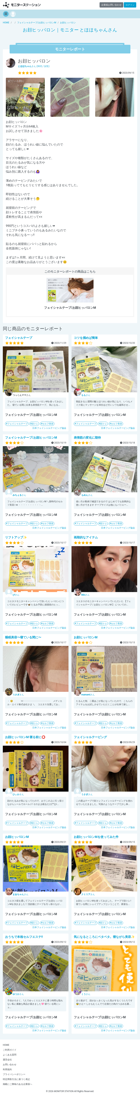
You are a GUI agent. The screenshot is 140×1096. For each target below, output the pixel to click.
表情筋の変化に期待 (87, 437)
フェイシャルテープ (18, 338)
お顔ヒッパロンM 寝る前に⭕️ (25, 737)
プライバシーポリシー (14, 1074)
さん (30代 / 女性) (33, 66)
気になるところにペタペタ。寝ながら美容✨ (104, 937)
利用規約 (7, 1069)
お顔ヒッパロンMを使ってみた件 (96, 837)
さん (85, 395)
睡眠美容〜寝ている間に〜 (23, 637)
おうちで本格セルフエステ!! (24, 937)
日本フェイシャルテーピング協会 (49, 428)
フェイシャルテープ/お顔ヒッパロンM (31, 437)
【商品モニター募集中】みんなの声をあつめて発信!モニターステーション (22, 5)
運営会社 (7, 1059)
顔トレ (35, 423)
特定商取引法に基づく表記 (16, 1079)
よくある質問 (9, 1054)
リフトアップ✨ (16, 537)
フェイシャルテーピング (90, 737)
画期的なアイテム (86, 537)
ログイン (130, 5)
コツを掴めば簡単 (86, 338)
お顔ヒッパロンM (85, 637)
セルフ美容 (47, 423)
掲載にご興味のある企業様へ (17, 1084)
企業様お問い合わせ (111, 5)
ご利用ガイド (9, 1050)
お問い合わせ (9, 1064)
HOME (6, 1045)
